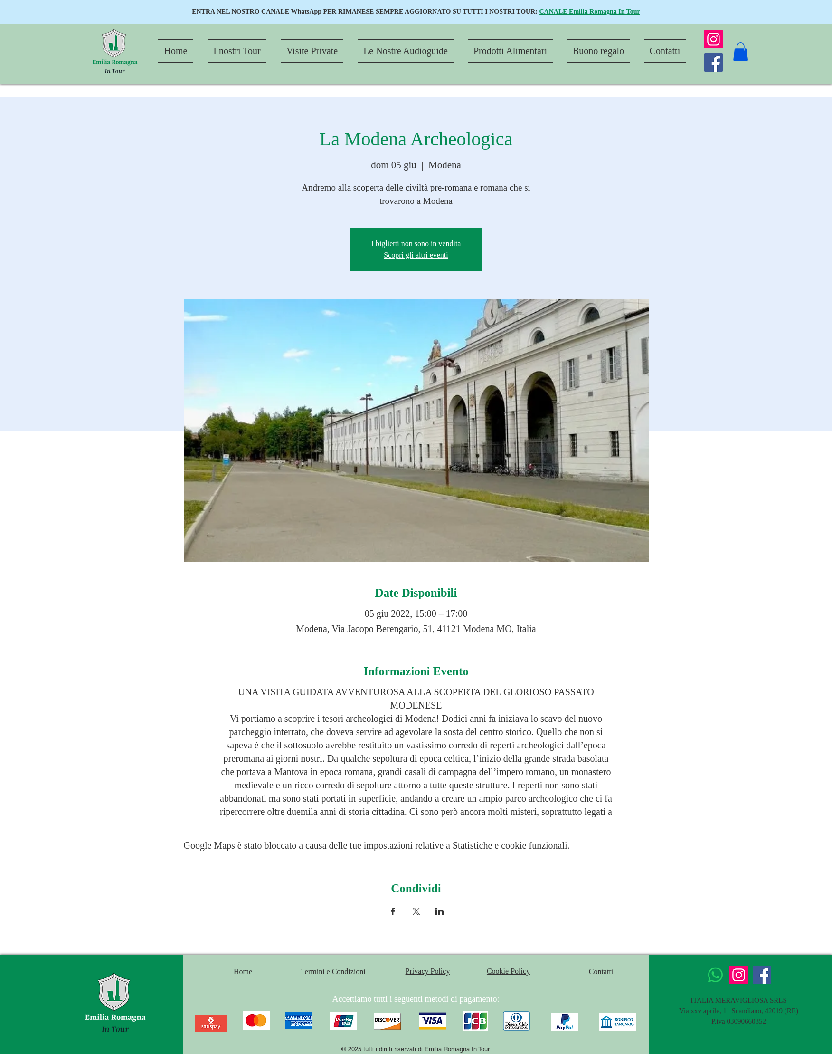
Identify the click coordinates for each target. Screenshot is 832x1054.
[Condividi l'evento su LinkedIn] (439, 911)
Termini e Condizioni (333, 972)
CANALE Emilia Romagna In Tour (589, 11)
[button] (740, 51)
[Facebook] (713, 62)
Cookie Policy (508, 971)
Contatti (601, 972)
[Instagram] (713, 39)
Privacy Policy (428, 971)
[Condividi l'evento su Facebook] (392, 911)
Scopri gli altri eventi (416, 255)
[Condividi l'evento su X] (416, 911)
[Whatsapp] (715, 975)
